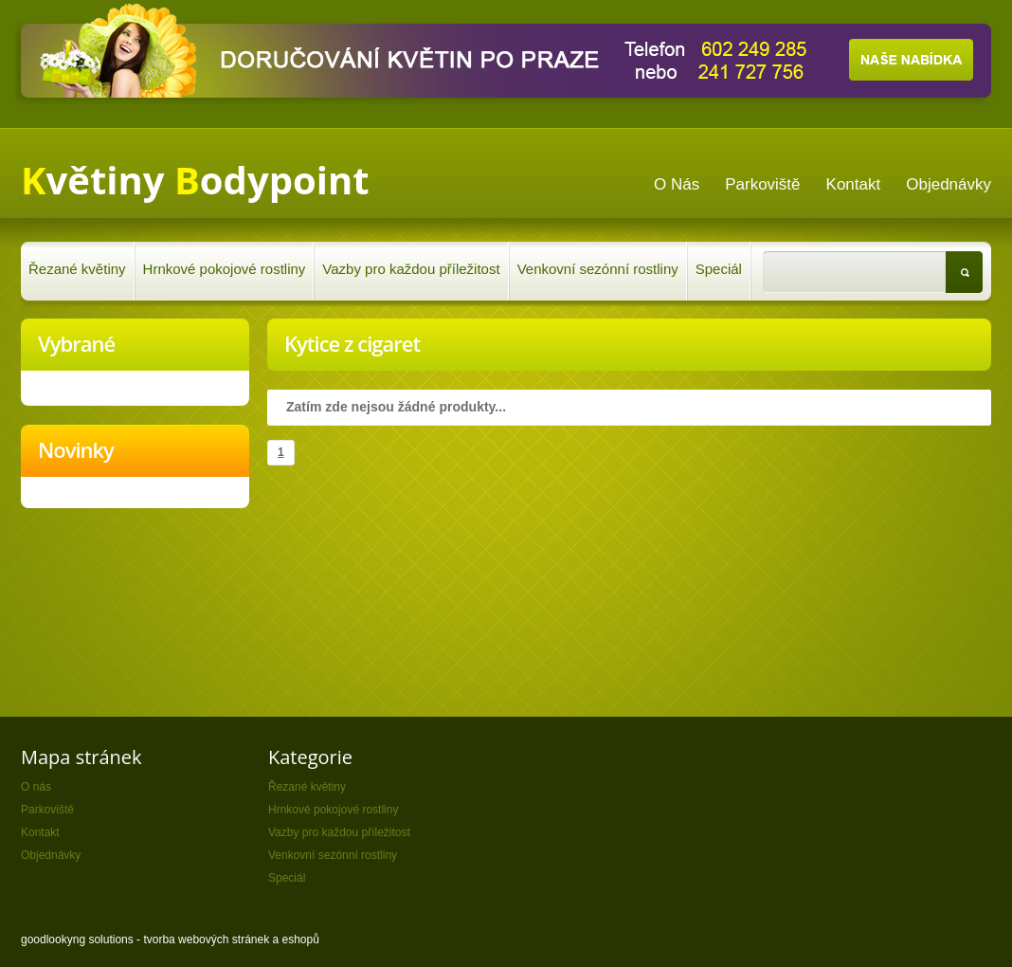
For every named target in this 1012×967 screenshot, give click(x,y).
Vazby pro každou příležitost (410, 269)
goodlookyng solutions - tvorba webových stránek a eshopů (170, 939)
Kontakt (40, 832)
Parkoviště (47, 809)
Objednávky (51, 855)
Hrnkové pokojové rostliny (224, 269)
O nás (36, 787)
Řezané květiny (77, 269)
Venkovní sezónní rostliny (597, 269)
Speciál (719, 269)
